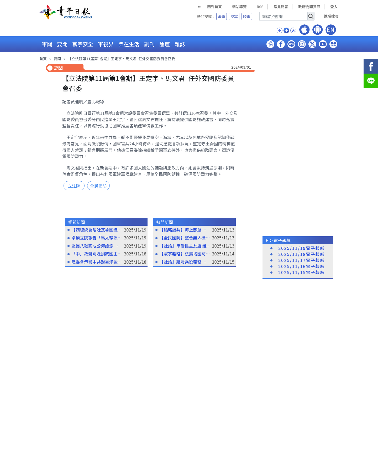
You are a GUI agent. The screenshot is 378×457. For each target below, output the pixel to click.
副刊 (149, 44)
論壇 (164, 44)
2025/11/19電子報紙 (301, 248)
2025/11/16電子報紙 (301, 266)
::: (199, 6)
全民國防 (98, 186)
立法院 (74, 186)
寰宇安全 (82, 44)
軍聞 (47, 44)
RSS (260, 6)
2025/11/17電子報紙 (301, 260)
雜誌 (180, 44)
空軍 (234, 16)
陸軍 (246, 16)
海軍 (221, 16)
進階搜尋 (331, 16)
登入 (334, 6)
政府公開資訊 (309, 6)
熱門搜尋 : (205, 16)
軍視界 (106, 44)
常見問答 (281, 6)
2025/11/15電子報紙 (301, 272)
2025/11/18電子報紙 (301, 254)
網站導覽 (239, 6)
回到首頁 (214, 6)
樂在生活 (128, 44)
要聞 (62, 44)
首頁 (43, 58)
